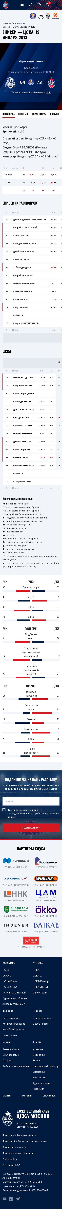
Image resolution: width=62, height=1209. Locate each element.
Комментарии (39, 114)
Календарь (19, 23)
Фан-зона (7, 1010)
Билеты (6, 1095)
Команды (38, 962)
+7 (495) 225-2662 (25, 1186)
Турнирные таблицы (14, 998)
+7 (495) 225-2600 (33, 1182)
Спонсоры (39, 1071)
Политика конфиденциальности (19, 1135)
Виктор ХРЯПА (20, 457)
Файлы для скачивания (15, 1066)
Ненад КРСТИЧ (21, 417)
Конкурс (54, 114)
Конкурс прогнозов (13, 1023)
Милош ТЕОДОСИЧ (23, 377)
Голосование (10, 1035)
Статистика (8, 114)
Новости (37, 1010)
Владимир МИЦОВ (22, 385)
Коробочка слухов (13, 1029)
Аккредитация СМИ (13, 1003)
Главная (6, 23)
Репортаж (23, 114)
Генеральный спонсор (46, 1066)
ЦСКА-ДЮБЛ (10, 986)
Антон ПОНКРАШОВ (23, 465)
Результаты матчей (14, 992)
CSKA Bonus (49, 1095)
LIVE (48, 92)
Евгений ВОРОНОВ (22, 433)
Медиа (6, 1041)
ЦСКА (5, 969)
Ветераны (39, 1054)
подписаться (31, 827)
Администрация (42, 1083)
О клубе (37, 1041)
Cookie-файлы (9, 1159)
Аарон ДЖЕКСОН (22, 401)
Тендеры (38, 1060)
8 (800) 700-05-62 (38, 1190)
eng (22, 4)
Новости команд (42, 1018)
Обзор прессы (41, 1023)
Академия (38, 1088)
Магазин (27, 1095)
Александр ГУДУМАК (23, 393)
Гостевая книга (11, 1018)
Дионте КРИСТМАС (23, 441)
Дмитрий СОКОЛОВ (23, 409)
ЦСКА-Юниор (10, 981)
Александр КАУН (21, 449)
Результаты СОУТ (11, 1165)
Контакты (39, 1077)
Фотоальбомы (10, 1049)
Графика (7, 1060)
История (38, 1049)
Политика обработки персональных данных (24, 1141)
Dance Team (40, 992)
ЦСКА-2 (6, 975)
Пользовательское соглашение (18, 1153)
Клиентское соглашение (15, 1147)
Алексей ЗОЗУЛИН (22, 425)
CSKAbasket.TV (10, 1054)
